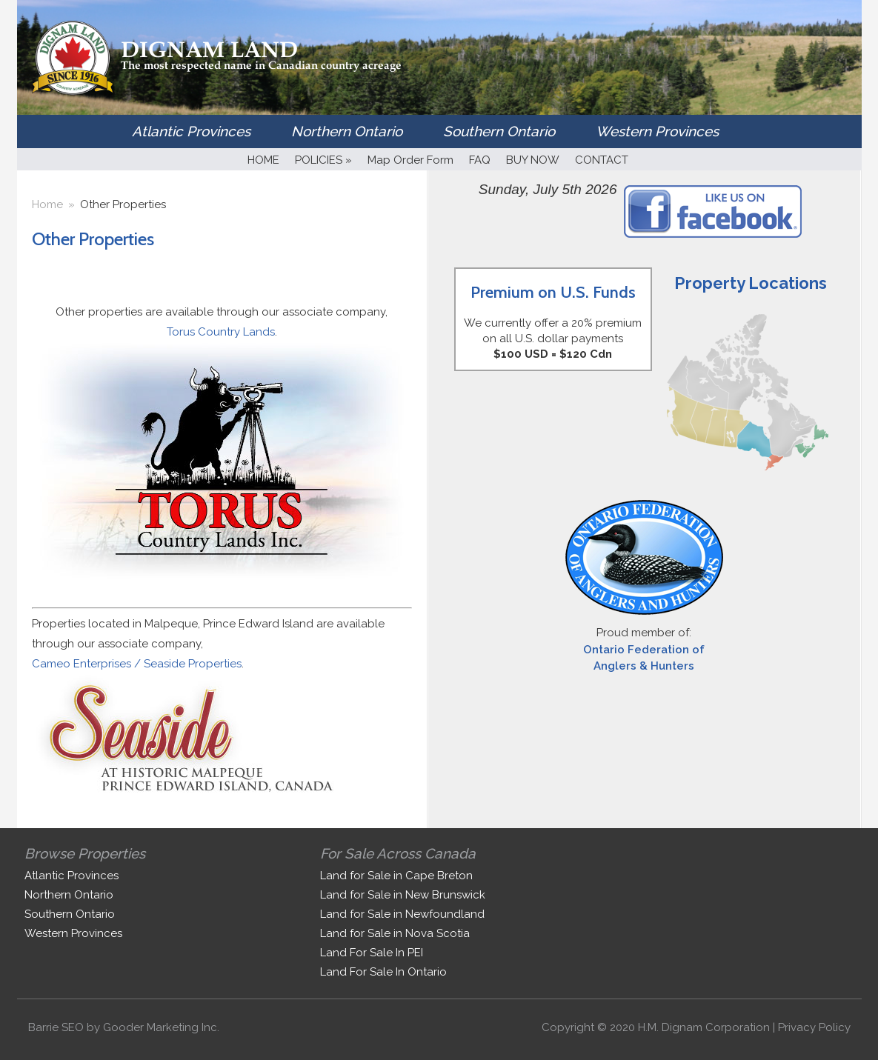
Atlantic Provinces (191, 131)
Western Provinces (657, 131)
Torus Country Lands (221, 332)
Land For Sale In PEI (371, 952)
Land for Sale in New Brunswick (402, 894)
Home (47, 204)
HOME (263, 160)
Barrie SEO (56, 1027)
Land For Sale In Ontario (383, 972)
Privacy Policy (814, 1027)
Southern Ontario (499, 131)
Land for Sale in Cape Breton (396, 875)
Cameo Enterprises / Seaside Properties (137, 663)
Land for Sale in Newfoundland (402, 914)
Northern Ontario (346, 131)
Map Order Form (410, 160)
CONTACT (601, 160)
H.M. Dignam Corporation (704, 1027)
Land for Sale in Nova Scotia (395, 933)
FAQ (479, 160)
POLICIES (323, 160)
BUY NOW (532, 160)
